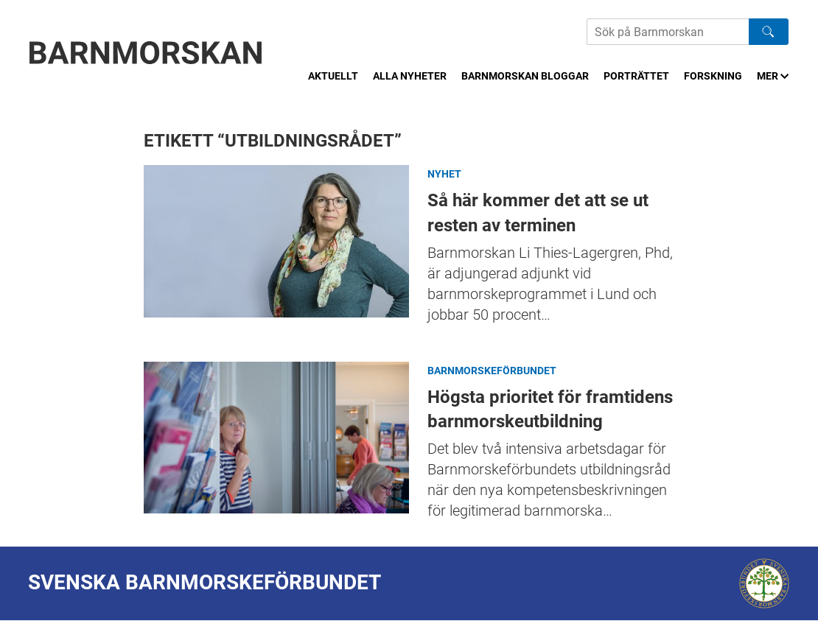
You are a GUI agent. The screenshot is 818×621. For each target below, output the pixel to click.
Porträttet (636, 76)
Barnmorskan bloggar (525, 76)
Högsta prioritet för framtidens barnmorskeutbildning (276, 438)
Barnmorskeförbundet (491, 370)
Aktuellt (333, 76)
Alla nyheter (410, 76)
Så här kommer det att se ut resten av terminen (276, 241)
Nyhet (444, 174)
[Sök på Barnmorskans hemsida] (668, 31)
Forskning (713, 76)
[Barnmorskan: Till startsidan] (145, 52)
